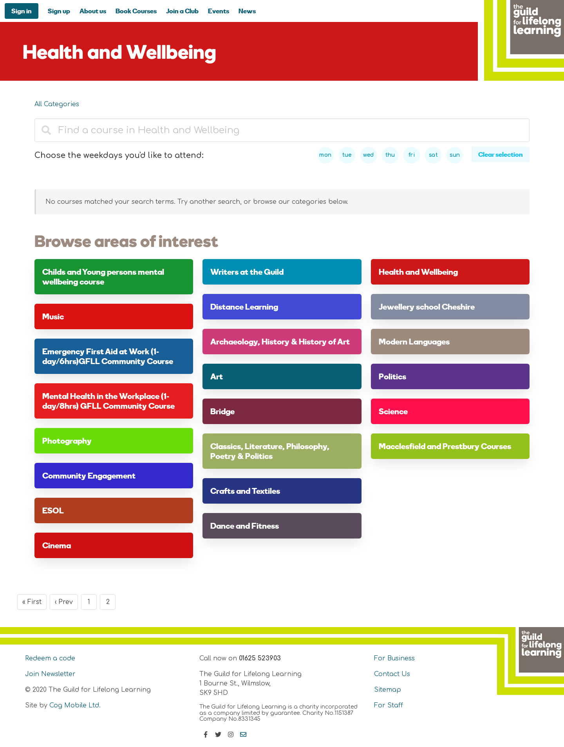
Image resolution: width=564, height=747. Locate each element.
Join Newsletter (50, 674)
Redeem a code (50, 658)
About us (93, 10)
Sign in (21, 10)
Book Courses (136, 10)
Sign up (59, 10)
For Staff (388, 705)
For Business (394, 658)
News (247, 10)
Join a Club (182, 10)
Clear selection (500, 154)
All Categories (56, 104)
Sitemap (387, 689)
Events (218, 10)
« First (32, 602)
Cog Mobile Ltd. (75, 705)
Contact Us (392, 674)
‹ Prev (64, 602)
